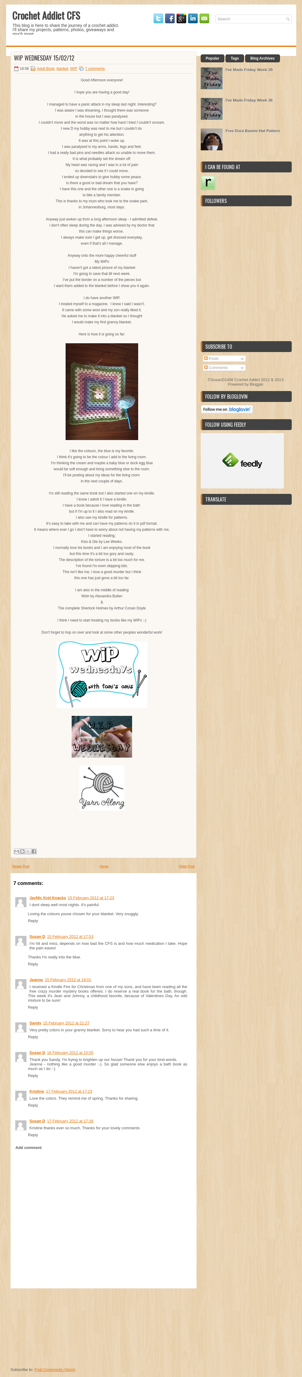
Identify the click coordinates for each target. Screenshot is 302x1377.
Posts (211, 358)
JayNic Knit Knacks (48, 898)
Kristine (37, 1091)
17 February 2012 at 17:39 (70, 1121)
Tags (235, 58)
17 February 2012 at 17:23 (69, 1091)
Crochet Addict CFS (46, 15)
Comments (216, 367)
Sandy (35, 1023)
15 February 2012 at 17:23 (91, 898)
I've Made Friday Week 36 (249, 100)
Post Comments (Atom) (54, 1369)
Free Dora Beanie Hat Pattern (253, 131)
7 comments (95, 69)
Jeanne (36, 979)
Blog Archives (262, 58)
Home (104, 866)
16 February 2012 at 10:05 (70, 1052)
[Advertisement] (56, 1326)
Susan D (37, 936)
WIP (73, 69)
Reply (33, 921)
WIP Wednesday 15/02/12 (44, 58)
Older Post (187, 866)
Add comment (28, 1147)
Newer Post (21, 866)
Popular (212, 58)
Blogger (256, 384)
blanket (62, 69)
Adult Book (45, 69)
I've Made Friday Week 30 (249, 69)
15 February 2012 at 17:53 (70, 936)
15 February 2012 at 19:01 (68, 979)
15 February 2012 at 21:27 (66, 1023)
